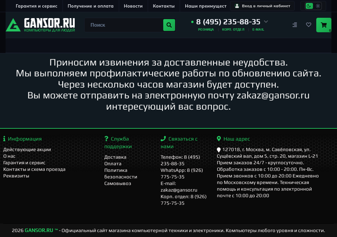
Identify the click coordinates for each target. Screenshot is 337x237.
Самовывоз (117, 183)
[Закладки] (308, 25)
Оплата (112, 163)
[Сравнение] (294, 25)
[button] (229, 22)
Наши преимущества (208, 6)
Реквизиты (16, 175)
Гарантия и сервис (37, 6)
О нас (9, 156)
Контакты (164, 6)
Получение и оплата (91, 6)
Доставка (115, 157)
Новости (133, 6)
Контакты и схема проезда (34, 169)
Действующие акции (27, 149)
